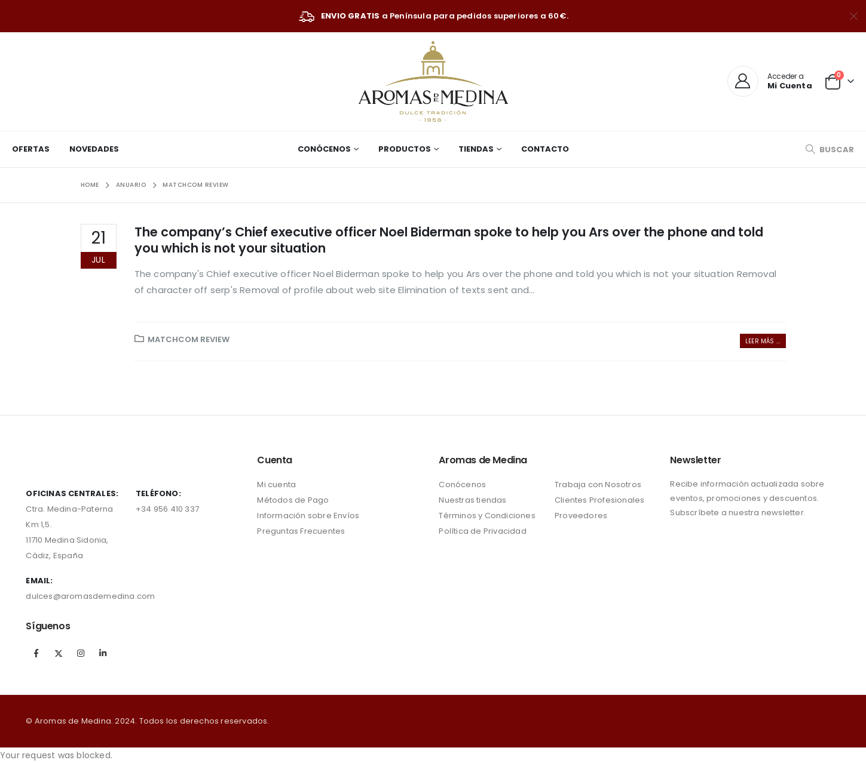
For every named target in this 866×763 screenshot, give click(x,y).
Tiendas (476, 149)
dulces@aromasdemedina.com (90, 596)
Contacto (545, 149)
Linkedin (103, 653)
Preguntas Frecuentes (301, 531)
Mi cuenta (276, 484)
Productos (404, 149)
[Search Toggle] (829, 149)
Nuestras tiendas (472, 500)
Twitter (59, 653)
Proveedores (581, 515)
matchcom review (188, 339)
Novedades (94, 149)
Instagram (81, 653)
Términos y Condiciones (487, 515)
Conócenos (324, 149)
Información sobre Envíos (308, 515)
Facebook (36, 653)
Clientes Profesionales (599, 500)
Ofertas (31, 149)
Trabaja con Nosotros (598, 484)
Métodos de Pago (293, 500)
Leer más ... (762, 341)
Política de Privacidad (482, 531)
